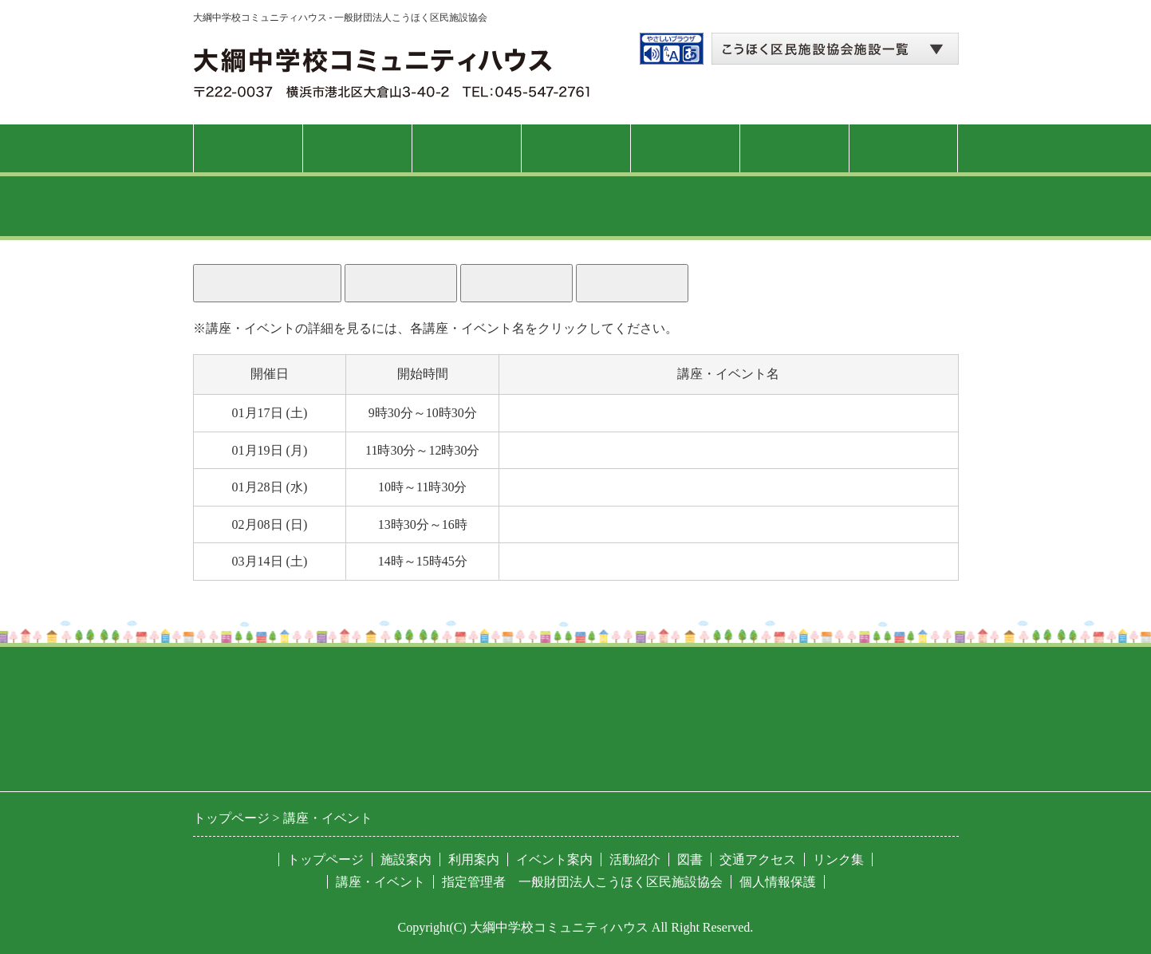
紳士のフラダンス (558, 413)
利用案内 (466, 148)
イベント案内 (554, 859)
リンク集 (838, 859)
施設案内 (356, 148)
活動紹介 (684, 148)
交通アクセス (903, 148)
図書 (793, 148)
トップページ (247, 148)
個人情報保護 (777, 882)
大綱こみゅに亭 (552, 561)
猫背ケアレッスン (558, 487)
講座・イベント (575, 148)
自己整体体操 (545, 450)
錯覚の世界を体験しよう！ (583, 524)
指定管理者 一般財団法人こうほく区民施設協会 (582, 882)
